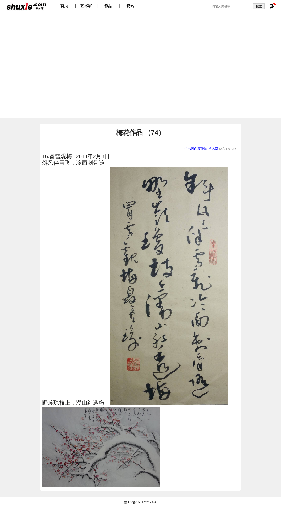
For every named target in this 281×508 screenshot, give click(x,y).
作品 (108, 6)
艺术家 (86, 6)
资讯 (130, 6)
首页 (64, 6)
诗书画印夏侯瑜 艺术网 (201, 149)
